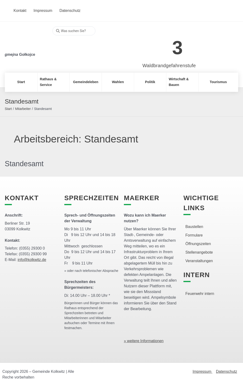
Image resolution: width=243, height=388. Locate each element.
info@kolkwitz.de (32, 260)
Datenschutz (226, 371)
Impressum (202, 371)
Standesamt (25, 163)
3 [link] (177, 47)
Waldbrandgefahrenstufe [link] (169, 65)
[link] (162, 45)
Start (8, 109)
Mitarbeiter (23, 109)
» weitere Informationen (144, 341)
